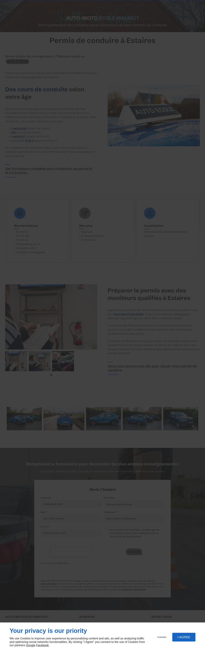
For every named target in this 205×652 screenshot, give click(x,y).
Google (30, 645)
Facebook (42, 645)
